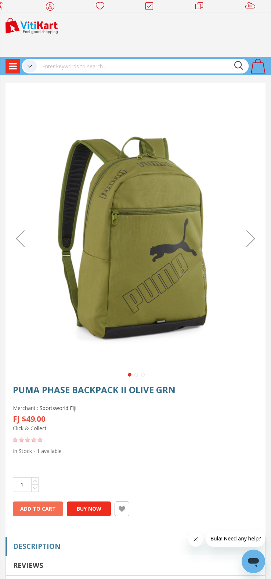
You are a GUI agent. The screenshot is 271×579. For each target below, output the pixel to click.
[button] (20, 238)
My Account (52, 7)
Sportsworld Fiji (58, 407)
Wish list (102, 7)
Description (37, 546)
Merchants (201, 7)
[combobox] (143, 66)
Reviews (28, 565)
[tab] (135, 546)
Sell (251, 7)
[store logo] (32, 25)
